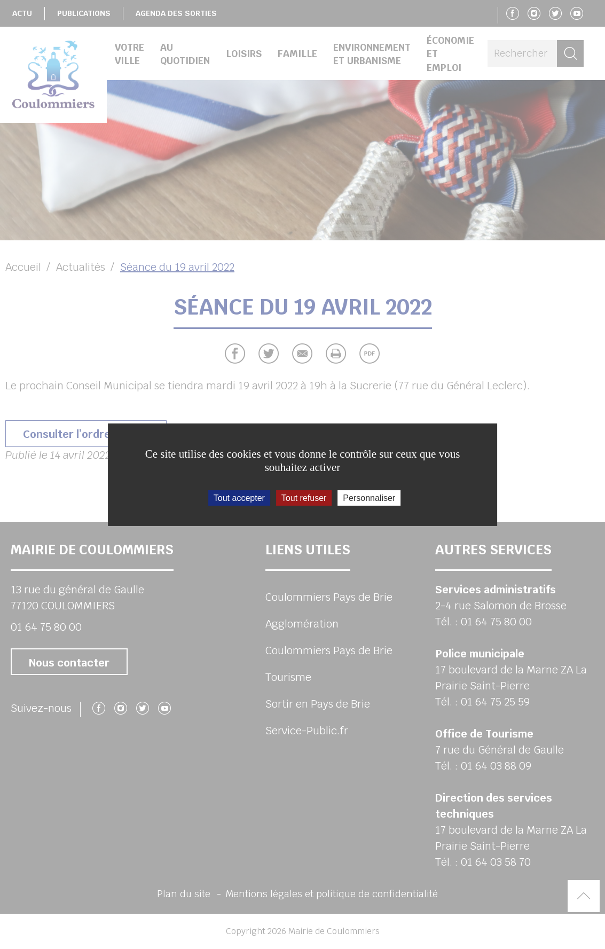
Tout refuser (303, 497)
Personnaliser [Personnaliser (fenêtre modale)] (369, 497)
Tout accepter (239, 497)
